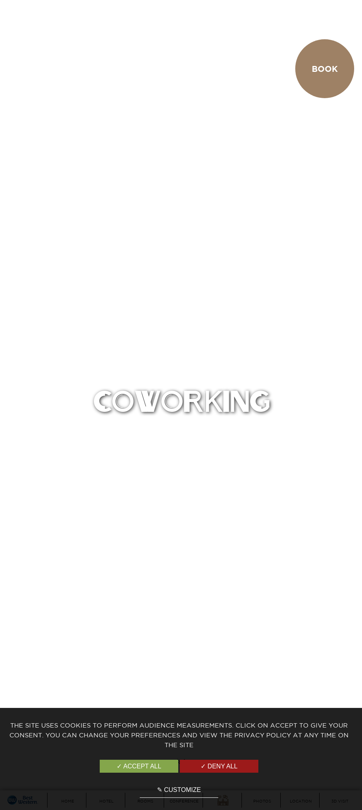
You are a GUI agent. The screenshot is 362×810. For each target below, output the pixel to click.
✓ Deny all (219, 766)
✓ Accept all (139, 766)
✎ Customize (179, 789)
